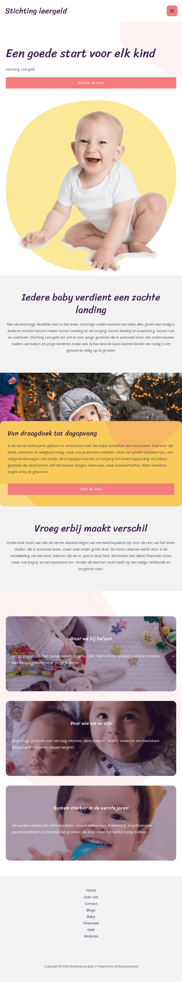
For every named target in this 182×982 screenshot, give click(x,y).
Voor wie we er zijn (91, 723)
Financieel (91, 923)
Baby (91, 916)
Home (91, 890)
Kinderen (91, 936)
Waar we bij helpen (91, 638)
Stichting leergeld (36, 11)
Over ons (91, 896)
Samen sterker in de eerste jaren (91, 808)
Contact (91, 903)
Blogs (91, 910)
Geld (91, 929)
